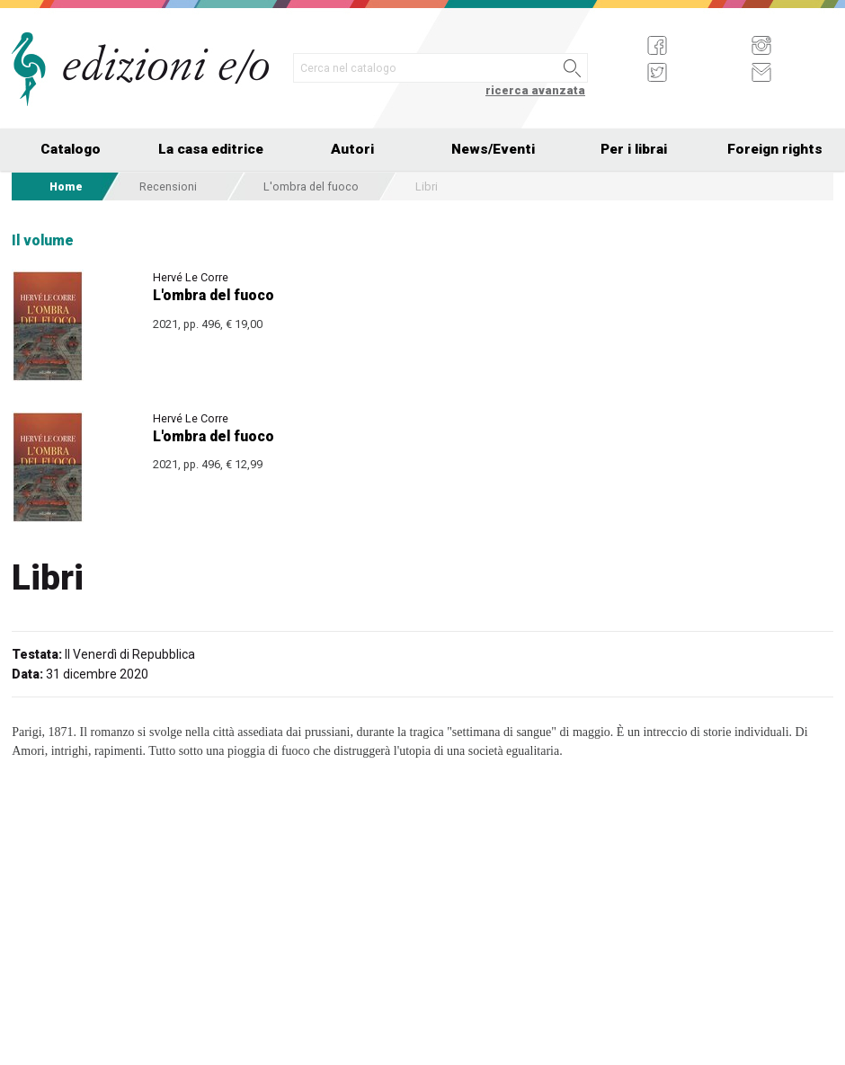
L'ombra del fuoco (311, 186)
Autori (352, 149)
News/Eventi (493, 149)
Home (66, 186)
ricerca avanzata (535, 90)
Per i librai (633, 149)
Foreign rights (775, 149)
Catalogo (70, 149)
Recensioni (168, 186)
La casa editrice (210, 149)
